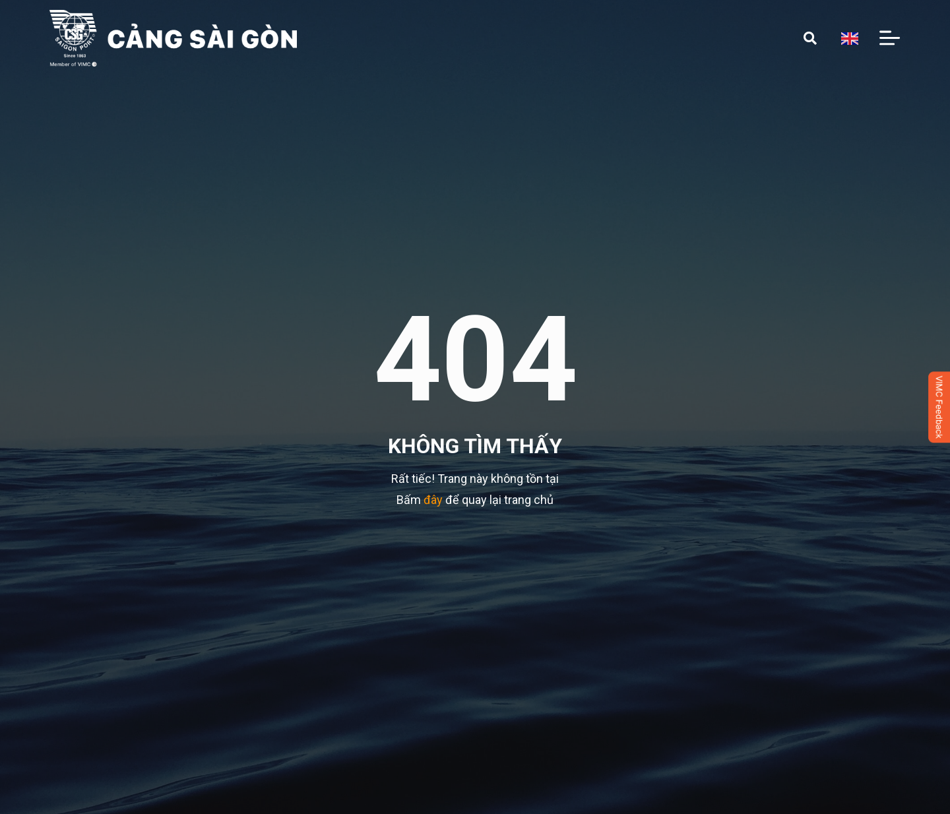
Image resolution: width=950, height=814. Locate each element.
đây (433, 500)
